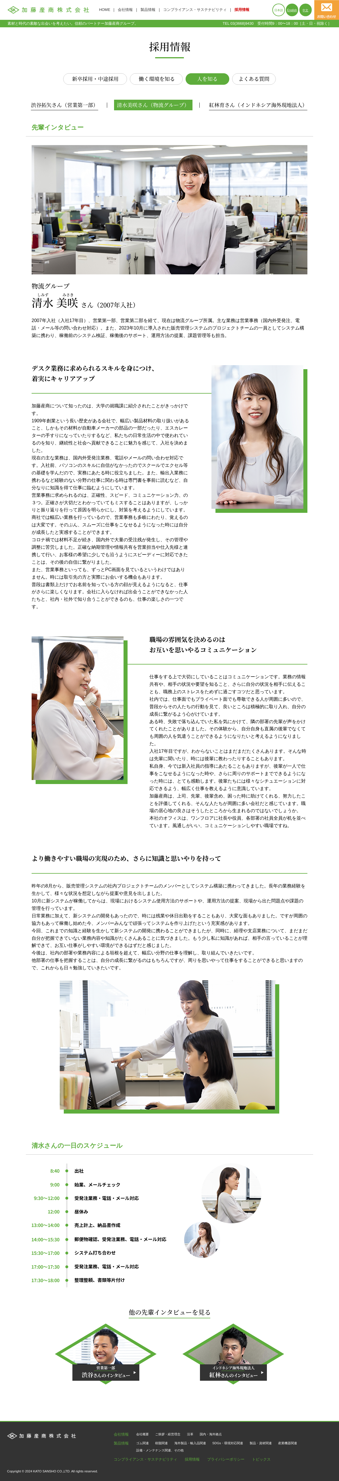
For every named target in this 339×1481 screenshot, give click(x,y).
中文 (305, 10)
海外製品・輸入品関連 (190, 1443)
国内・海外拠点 (211, 1434)
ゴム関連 (142, 1443)
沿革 (190, 1434)
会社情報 (125, 10)
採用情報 (241, 10)
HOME (104, 10)
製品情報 (147, 10)
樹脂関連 (161, 1443)
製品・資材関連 (261, 1443)
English (292, 10)
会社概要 (142, 1434)
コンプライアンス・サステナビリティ (195, 10)
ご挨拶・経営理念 (167, 1434)
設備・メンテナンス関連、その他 (160, 1450)
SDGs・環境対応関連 (227, 1443)
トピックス (261, 1459)
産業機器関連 (287, 1443)
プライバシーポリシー (225, 1459)
